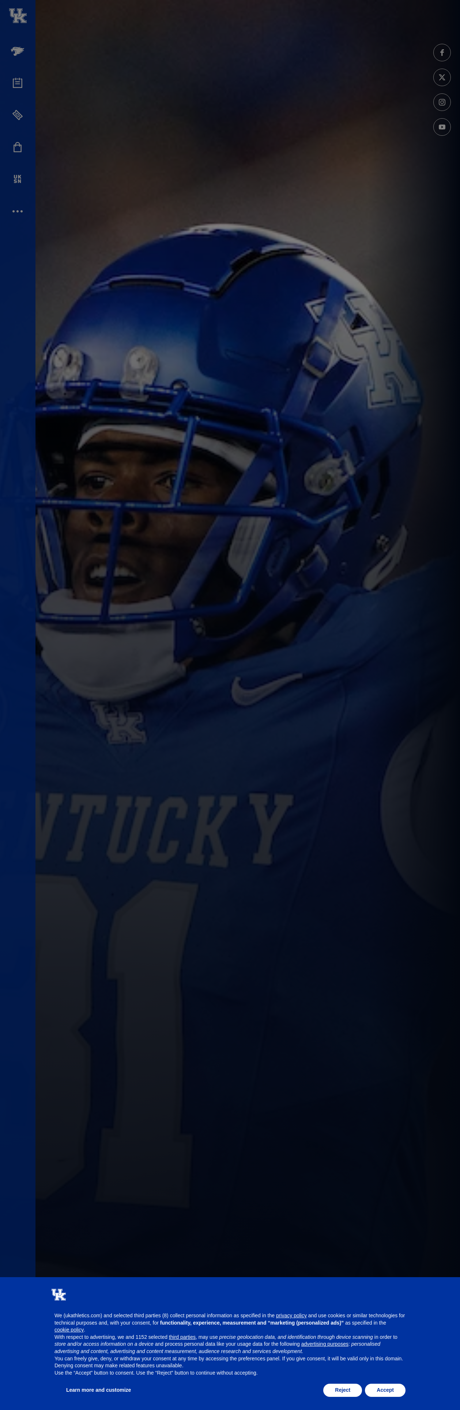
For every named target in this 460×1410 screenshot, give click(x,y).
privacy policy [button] (291, 1315)
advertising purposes (324, 1344)
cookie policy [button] (69, 1330)
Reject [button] (342, 1390)
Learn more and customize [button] (98, 1390)
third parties (182, 1337)
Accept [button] (385, 1390)
